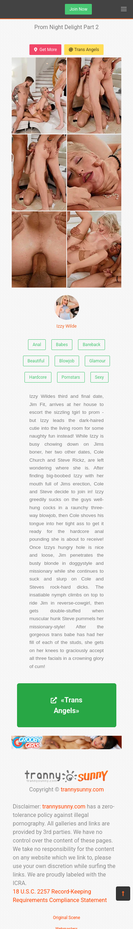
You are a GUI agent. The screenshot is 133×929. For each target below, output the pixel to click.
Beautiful (36, 360)
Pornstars (71, 377)
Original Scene (66, 917)
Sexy (99, 377)
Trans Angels (84, 49)
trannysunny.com (82, 789)
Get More (45, 49)
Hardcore (37, 377)
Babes (62, 344)
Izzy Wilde (66, 312)
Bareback (91, 344)
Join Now (78, 9)
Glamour (97, 360)
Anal (37, 344)
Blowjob (66, 360)
